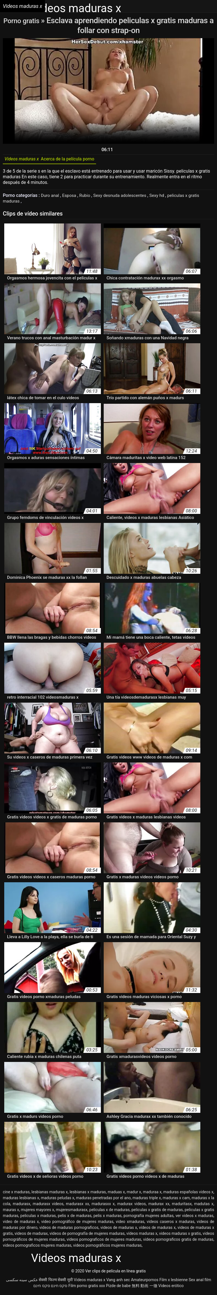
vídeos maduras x (141, 1235)
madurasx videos (48, 1205)
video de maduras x (21, 1223)
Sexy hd (163, 197)
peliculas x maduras (38, 1217)
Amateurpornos (144, 1281)
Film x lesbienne (173, 1281)
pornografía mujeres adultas (148, 1217)
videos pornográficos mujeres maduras (107, 1247)
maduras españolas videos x (188, 1194)
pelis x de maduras (75, 1217)
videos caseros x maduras (170, 1223)
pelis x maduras (108, 1217)
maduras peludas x (57, 1200)
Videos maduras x (89, 1281)
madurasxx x (103, 1205)
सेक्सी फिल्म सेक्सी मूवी (56, 1281)
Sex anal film (200, 1281)
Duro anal (51, 197)
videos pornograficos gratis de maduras (178, 1241)
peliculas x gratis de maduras (157, 1211)
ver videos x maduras (194, 1217)
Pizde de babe (118, 1287)
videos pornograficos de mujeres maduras (104, 1241)
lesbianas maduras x (49, 1194)
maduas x (116, 1194)
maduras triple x (147, 1200)
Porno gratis (25, 20)
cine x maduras (16, 1194)
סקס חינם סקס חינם (50, 1287)
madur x (134, 1194)
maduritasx (182, 1205)
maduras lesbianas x (21, 1200)
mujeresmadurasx (72, 1211)
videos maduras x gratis (180, 1235)
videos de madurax (31, 1235)
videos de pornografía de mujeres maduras (87, 1235)
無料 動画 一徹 (144, 1287)
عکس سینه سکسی (22, 1281)
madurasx (21, 1205)
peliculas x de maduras (109, 1211)
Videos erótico (171, 1287)
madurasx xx (77, 1205)
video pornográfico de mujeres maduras (77, 1223)
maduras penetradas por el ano (103, 1200)
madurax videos (131, 1205)
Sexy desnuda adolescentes (124, 197)
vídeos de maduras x (157, 1229)
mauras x (11, 1211)
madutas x (203, 1205)
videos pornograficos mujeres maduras (37, 1247)
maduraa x (152, 1194)
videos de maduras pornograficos (68, 1229)
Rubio (87, 197)
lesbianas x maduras (88, 1194)
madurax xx (159, 1205)
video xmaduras (130, 1223)
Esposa (71, 197)
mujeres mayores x (37, 1211)
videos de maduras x (118, 1229)
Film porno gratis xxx (86, 1287)
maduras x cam (176, 1200)
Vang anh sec (118, 1281)
